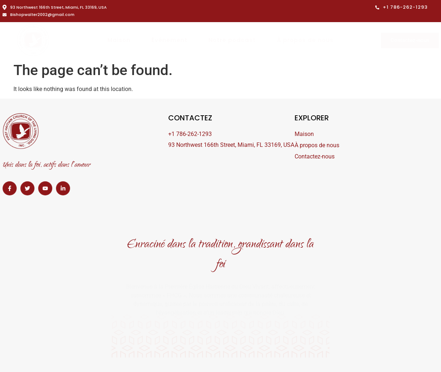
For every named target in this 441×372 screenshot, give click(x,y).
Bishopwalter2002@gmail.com (38, 14)
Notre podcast (232, 40)
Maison (119, 40)
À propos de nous (305, 40)
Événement (169, 40)
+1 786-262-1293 (401, 7)
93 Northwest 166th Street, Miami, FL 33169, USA (55, 7)
